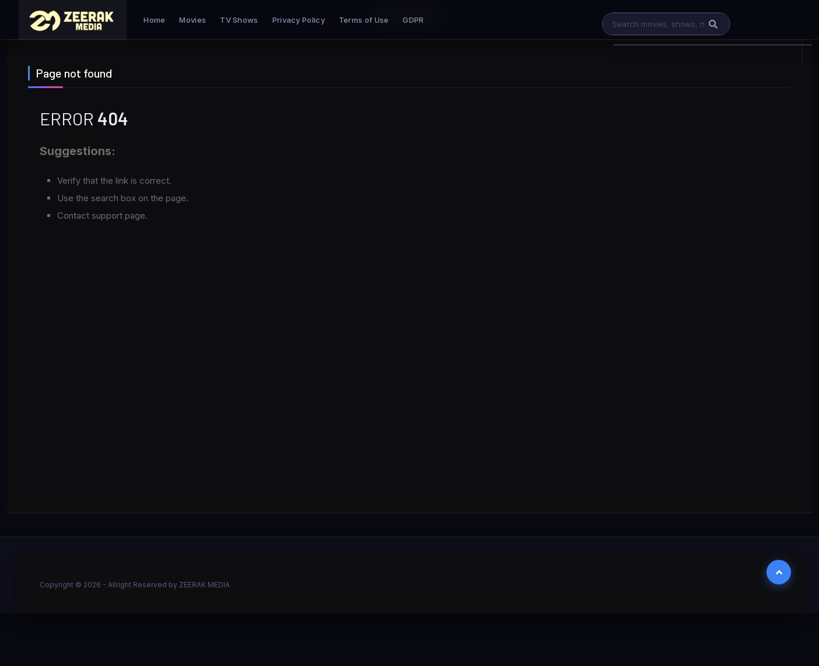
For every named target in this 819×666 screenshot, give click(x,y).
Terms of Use (364, 19)
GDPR (413, 19)
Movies (192, 19)
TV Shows (239, 19)
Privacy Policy (298, 19)
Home (154, 19)
